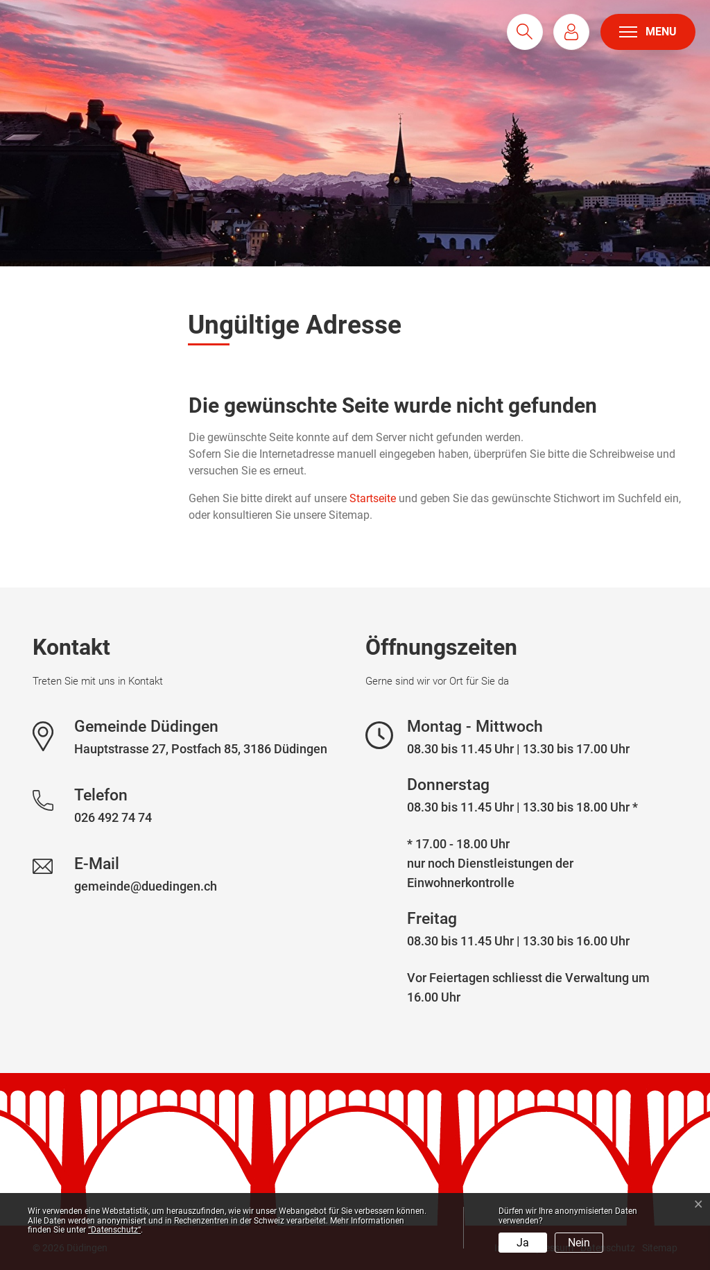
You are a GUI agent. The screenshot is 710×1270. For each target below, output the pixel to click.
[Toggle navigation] (647, 32)
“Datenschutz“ (114, 1230)
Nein (579, 1242)
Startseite (372, 498)
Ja (523, 1242)
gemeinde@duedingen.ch (145, 886)
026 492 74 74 (113, 817)
